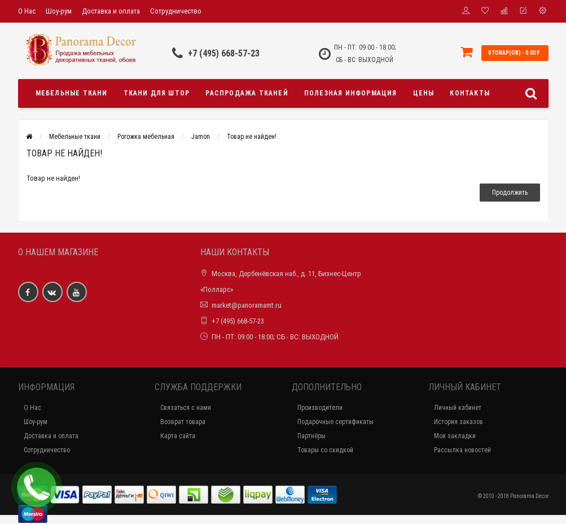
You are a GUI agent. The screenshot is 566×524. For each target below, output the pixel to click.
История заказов (458, 422)
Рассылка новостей (462, 450)
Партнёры (311, 436)
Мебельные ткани (72, 93)
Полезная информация (350, 93)
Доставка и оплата (111, 11)
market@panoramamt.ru (247, 305)
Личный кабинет (457, 408)
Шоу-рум (59, 11)
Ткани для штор (157, 93)
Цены (424, 93)
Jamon (200, 137)
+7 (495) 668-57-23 (224, 53)
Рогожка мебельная (145, 137)
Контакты (470, 93)
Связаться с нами (185, 408)
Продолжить (510, 193)
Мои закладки (455, 436)
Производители (320, 408)
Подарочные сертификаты (335, 422)
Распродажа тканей (246, 93)
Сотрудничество (175, 11)
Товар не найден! (252, 137)
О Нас (27, 11)
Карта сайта (177, 436)
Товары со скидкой (325, 450)
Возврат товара (182, 422)
